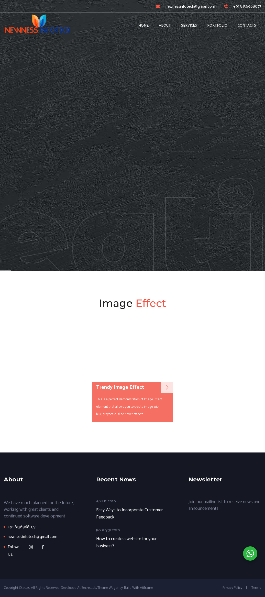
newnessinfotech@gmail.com (190, 6)
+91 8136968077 (247, 6)
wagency (116, 588)
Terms (256, 588)
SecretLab (88, 588)
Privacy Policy (232, 588)
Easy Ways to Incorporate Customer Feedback (129, 513)
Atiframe (146, 588)
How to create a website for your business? (126, 542)
